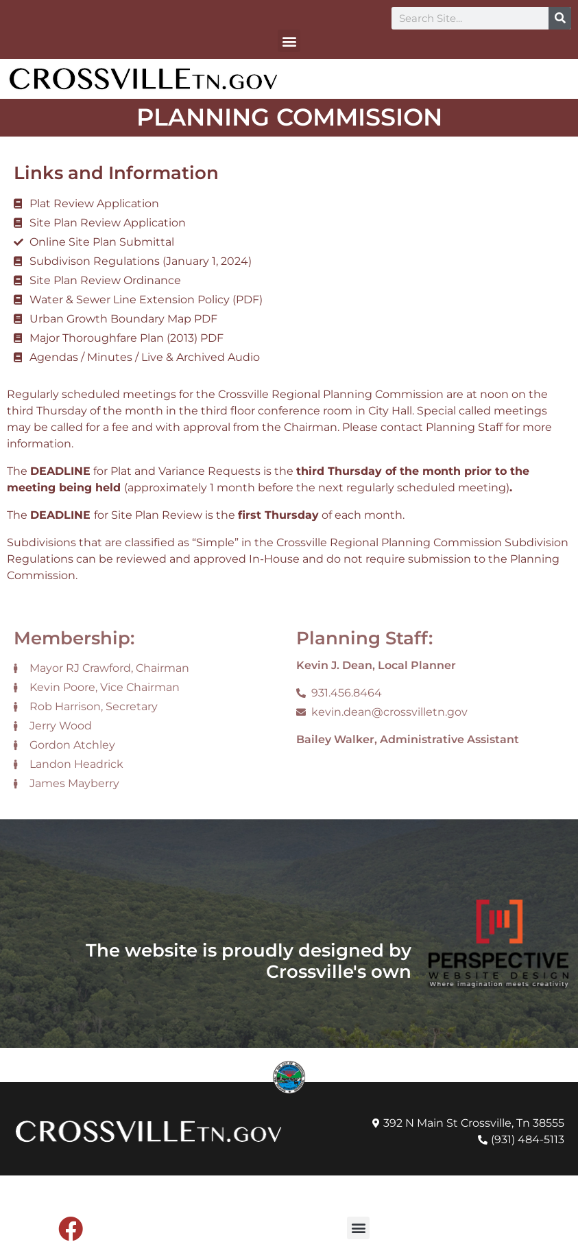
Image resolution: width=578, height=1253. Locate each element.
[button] (289, 41)
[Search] (560, 18)
